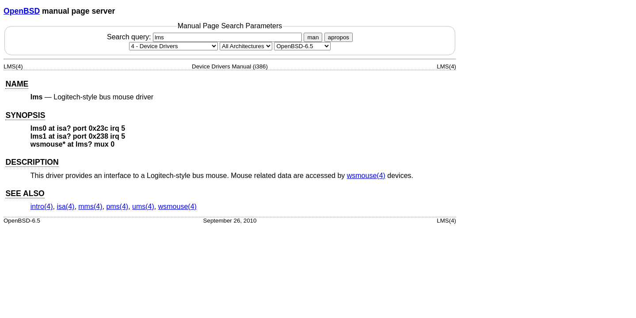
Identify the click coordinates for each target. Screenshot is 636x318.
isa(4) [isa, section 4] (65, 206)
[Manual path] (302, 46)
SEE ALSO (24, 193)
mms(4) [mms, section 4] (90, 206)
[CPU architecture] (246, 46)
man (313, 37)
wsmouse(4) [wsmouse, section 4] (366, 175)
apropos (338, 37)
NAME (16, 84)
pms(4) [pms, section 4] (117, 206)
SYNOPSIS (25, 115)
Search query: (205, 37)
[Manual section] (173, 46)
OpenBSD (22, 11)
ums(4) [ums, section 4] (143, 206)
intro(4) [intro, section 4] (41, 206)
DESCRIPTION (31, 162)
